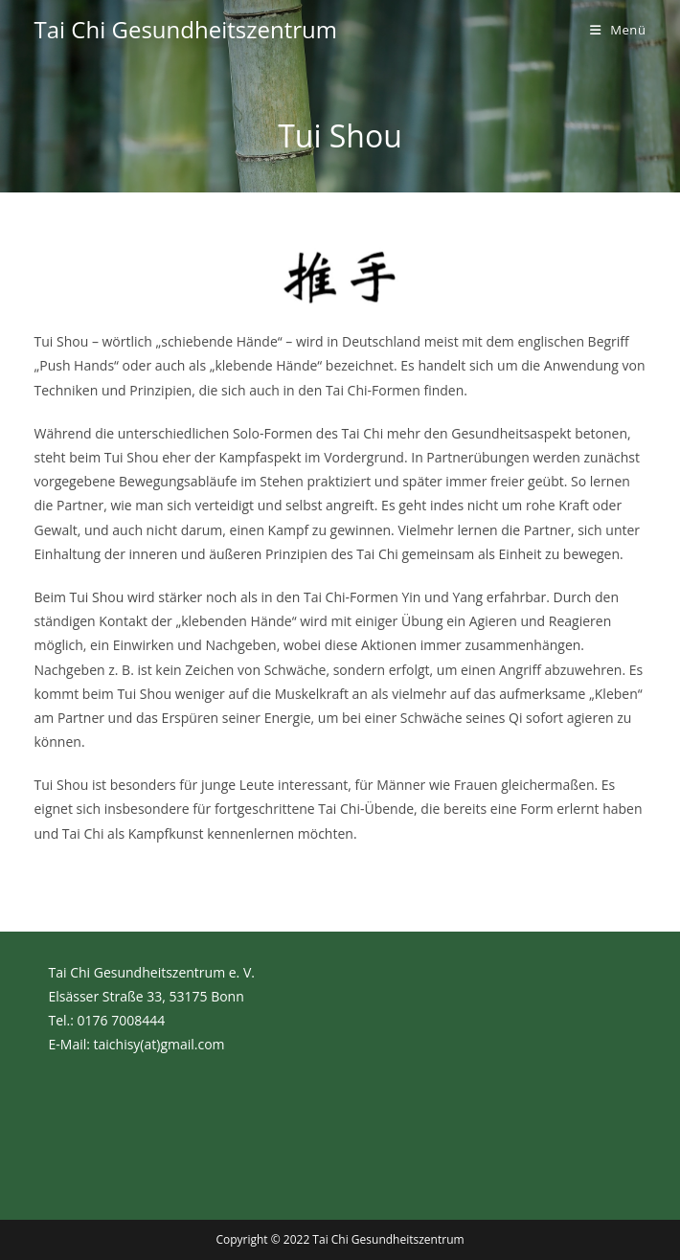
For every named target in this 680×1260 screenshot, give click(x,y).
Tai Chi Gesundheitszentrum (185, 29)
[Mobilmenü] (618, 29)
